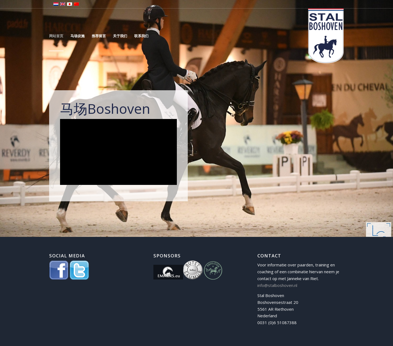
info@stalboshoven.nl (277, 285)
